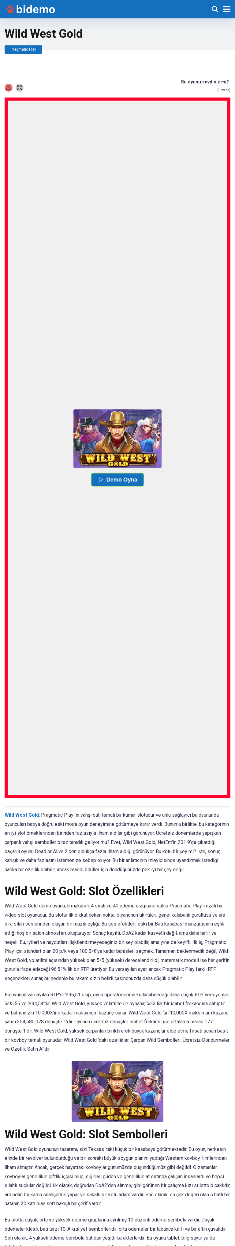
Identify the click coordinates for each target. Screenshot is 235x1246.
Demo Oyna (117, 479)
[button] (117, 438)
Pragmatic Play (23, 49)
